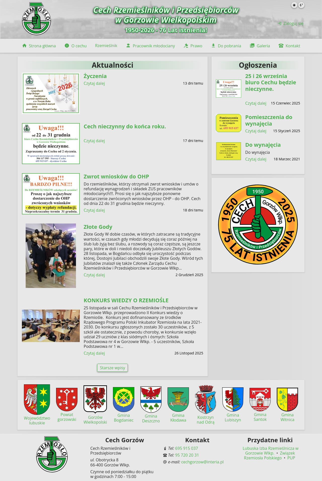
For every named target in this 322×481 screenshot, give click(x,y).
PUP (291, 458)
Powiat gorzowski (66, 414)
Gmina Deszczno (151, 416)
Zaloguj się (290, 23)
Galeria (260, 46)
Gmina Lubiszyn (233, 414)
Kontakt (289, 46)
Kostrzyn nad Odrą (205, 417)
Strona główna (39, 46)
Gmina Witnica (287, 414)
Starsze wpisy (112, 368)
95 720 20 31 (187, 455)
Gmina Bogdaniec (123, 415)
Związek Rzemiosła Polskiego (269, 455)
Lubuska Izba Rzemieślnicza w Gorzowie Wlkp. (271, 451)
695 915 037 (186, 448)
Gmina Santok (260, 414)
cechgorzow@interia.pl (202, 462)
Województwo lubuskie (37, 418)
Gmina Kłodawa (178, 415)
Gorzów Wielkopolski (95, 417)
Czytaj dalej (94, 83)
